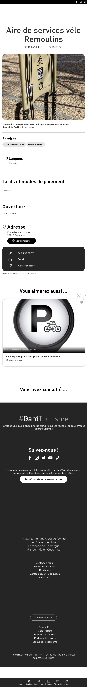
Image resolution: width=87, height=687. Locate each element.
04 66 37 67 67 (26, 253)
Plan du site (50, 655)
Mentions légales (66, 655)
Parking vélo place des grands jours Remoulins (33, 356)
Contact (39, 655)
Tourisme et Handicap (22, 655)
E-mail (21, 259)
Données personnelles (43, 658)
